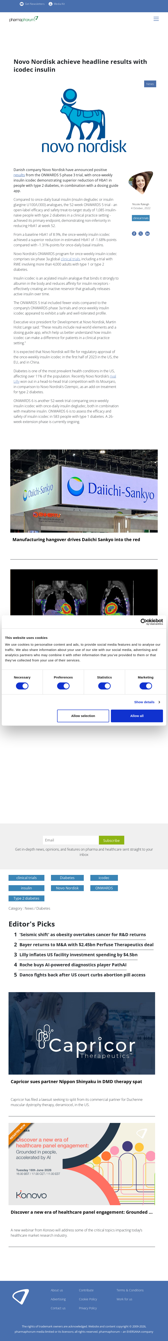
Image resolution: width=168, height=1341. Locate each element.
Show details (144, 702)
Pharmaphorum (21, 1296)
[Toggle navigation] (157, 19)
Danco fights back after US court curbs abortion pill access (82, 975)
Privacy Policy (88, 1308)
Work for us (124, 1299)
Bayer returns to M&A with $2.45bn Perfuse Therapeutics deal (86, 945)
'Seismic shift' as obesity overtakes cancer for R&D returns (82, 934)
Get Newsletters (35, 4)
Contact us (58, 1308)
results (19, 175)
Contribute (86, 1290)
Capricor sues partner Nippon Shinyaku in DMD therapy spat (76, 1081)
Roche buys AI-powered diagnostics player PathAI (73, 965)
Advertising (58, 1299)
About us (57, 1290)
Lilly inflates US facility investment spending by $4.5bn (78, 955)
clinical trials (70, 259)
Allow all (137, 716)
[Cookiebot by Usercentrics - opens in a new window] (144, 622)
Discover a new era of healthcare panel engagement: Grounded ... (82, 1212)
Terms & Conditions (130, 1290)
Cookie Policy (88, 1299)
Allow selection (83, 716)
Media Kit (59, 4)
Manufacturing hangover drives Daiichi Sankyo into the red (76, 539)
